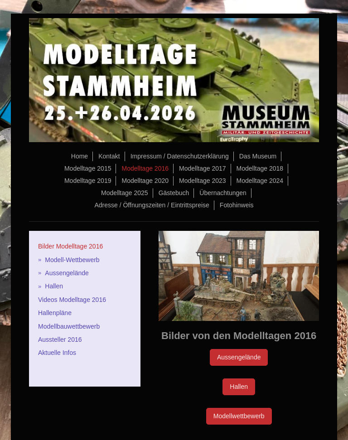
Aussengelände (239, 357)
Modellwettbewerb (239, 416)
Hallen (239, 386)
